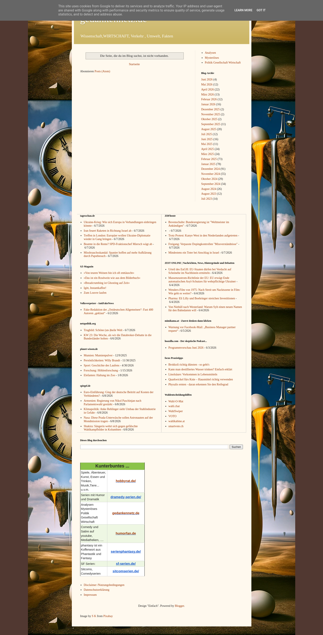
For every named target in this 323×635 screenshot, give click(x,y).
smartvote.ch (176, 426)
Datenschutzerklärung (96, 589)
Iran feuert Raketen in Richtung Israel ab (108, 230)
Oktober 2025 (209, 119)
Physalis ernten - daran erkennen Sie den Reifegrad (198, 384)
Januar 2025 (208, 164)
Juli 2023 (206, 198)
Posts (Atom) (102, 71)
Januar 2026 (208, 104)
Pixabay (108, 616)
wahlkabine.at (176, 421)
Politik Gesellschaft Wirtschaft (223, 62)
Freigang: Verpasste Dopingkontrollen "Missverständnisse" (203, 244)
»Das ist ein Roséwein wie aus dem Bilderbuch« (112, 277)
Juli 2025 (206, 134)
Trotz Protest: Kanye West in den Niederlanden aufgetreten (203, 235)
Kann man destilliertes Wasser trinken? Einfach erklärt (200, 369)
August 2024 (208, 188)
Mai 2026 (207, 84)
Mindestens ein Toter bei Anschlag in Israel (193, 252)
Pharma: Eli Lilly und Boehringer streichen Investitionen (201, 298)
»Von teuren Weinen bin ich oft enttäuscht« (109, 272)
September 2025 (210, 124)
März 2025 (207, 154)
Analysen (210, 52)
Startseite (134, 64)
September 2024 (210, 183)
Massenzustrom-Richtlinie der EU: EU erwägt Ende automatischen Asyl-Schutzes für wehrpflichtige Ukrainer (202, 279)
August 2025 (208, 129)
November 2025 (210, 114)
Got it (261, 10)
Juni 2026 (207, 79)
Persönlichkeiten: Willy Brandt (102, 360)
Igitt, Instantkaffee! (95, 288)
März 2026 (207, 94)
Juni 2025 (207, 139)
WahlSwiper (175, 411)
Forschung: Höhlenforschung (101, 370)
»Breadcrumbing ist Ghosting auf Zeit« (107, 282)
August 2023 (208, 193)
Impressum (90, 594)
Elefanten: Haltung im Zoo (99, 375)
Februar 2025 (209, 159)
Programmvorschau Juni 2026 (186, 347)
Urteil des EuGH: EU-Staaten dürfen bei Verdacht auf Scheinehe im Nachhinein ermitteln (199, 271)
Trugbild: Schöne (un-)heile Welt (103, 330)
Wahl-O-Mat (175, 401)
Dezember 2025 (210, 109)
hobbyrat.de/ (126, 481)
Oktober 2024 (209, 178)
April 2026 (207, 89)
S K (94, 616)
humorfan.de (126, 533)
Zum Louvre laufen (95, 292)
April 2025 (207, 149)
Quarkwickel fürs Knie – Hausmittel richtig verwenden (200, 379)
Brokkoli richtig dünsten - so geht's (189, 364)
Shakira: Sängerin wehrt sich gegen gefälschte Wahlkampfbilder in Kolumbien (111, 428)
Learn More (243, 10)
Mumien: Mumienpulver (98, 355)
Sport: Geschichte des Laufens (101, 365)
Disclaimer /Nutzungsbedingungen (104, 585)
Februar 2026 (209, 99)
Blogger (179, 605)
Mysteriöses (212, 57)
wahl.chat (174, 406)
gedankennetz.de (125, 513)
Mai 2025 (207, 144)
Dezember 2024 (210, 168)
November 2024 (210, 173)
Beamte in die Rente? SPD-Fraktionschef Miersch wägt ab (118, 244)
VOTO (172, 416)
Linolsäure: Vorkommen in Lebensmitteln (192, 374)
